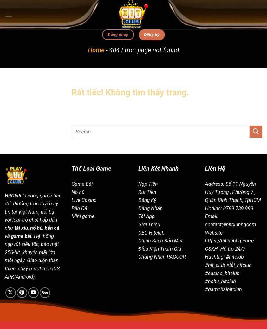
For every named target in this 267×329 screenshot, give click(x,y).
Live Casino (84, 200)
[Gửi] (256, 132)
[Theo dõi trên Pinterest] (22, 292)
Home (96, 50)
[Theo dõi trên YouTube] (33, 292)
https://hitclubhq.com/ (229, 241)
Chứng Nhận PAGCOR (162, 257)
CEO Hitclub (151, 233)
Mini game (83, 216)
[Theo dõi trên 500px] (45, 292)
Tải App (146, 216)
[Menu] (8, 15)
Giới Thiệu (149, 225)
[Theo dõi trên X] (10, 292)
